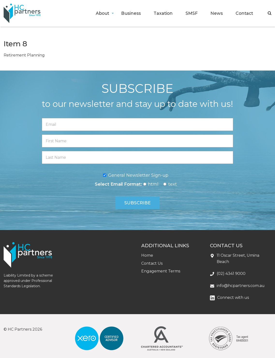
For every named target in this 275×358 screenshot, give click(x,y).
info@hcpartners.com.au (241, 285)
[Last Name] (137, 157)
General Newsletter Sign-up (138, 175)
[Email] (137, 124)
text (172, 184)
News (216, 13)
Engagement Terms (160, 271)
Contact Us (152, 263)
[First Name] (137, 141)
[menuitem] (102, 13)
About (102, 13)
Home (147, 255)
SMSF (192, 13)
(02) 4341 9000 (231, 273)
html (153, 184)
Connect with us (233, 297)
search (269, 13)
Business (131, 13)
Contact (244, 13)
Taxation (163, 13)
